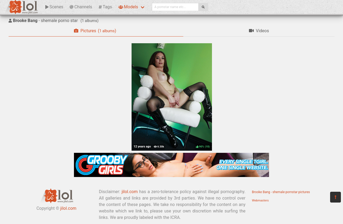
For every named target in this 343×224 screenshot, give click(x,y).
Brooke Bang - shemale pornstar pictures (281, 192)
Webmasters (260, 200)
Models (128, 6)
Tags (105, 6)
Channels (81, 6)
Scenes (54, 6)
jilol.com (68, 208)
